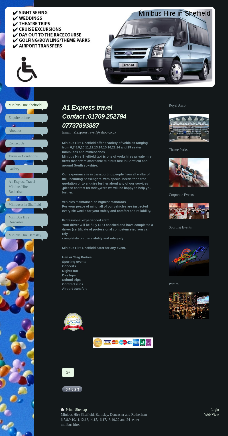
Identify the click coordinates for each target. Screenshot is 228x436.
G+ (68, 372)
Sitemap (81, 409)
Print (67, 409)
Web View (211, 414)
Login (214, 409)
